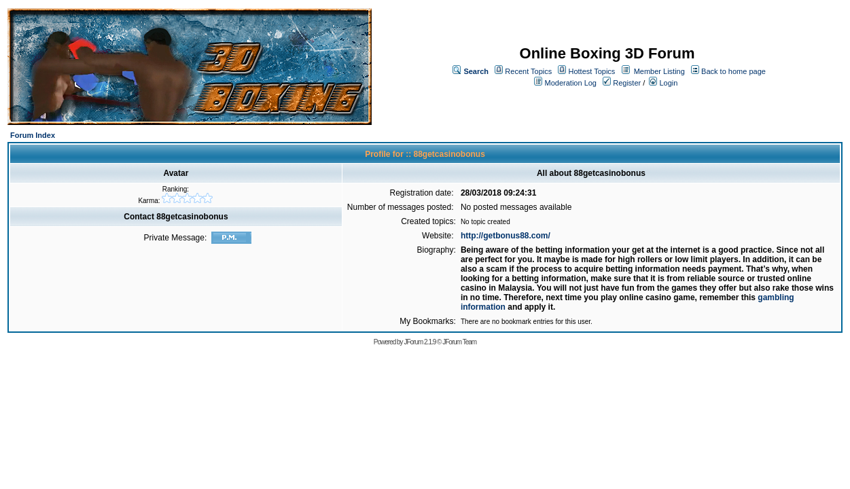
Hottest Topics (591, 71)
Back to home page (733, 71)
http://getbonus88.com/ (505, 235)
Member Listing (659, 71)
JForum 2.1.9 (420, 342)
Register (622, 83)
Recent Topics (528, 71)
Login (663, 83)
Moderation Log (571, 83)
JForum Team (459, 342)
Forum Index (32, 135)
